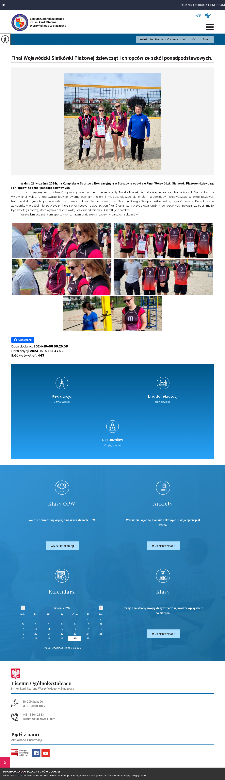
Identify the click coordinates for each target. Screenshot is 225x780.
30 (75, 638)
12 (23, 629)
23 (74, 633)
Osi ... (193, 39)
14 (49, 629)
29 (61, 638)
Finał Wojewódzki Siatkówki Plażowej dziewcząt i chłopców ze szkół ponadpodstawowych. (111, 58)
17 (88, 629)
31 (88, 638)
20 (35, 633)
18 (101, 629)
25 (100, 633)
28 (48, 638)
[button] (4, 5)
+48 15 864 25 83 (208, 15)
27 (35, 638)
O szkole (170, 39)
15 (62, 629)
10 (88, 624)
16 (75, 629)
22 (61, 633)
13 (36, 629)
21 (49, 633)
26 (22, 638)
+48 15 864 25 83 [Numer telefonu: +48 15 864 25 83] (33, 714)
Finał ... (205, 39)
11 (101, 624)
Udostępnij (23, 340)
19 (23, 633)
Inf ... (183, 39)
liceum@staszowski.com (198, 15)
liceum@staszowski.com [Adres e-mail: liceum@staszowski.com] (39, 718)
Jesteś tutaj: (147, 39)
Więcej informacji (62, 546)
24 (87, 633)
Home (159, 39)
